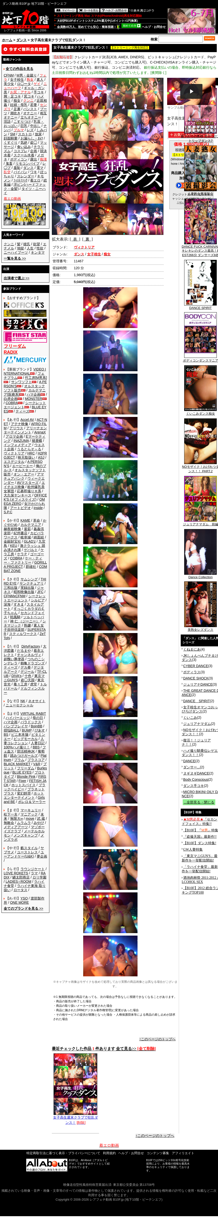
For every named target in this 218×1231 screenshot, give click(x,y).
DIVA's (16, 676)
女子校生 (17, 80)
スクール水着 (24, 155)
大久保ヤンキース (17, 495)
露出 (33, 159)
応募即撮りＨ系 (29, 491)
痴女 (17, 101)
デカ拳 (25, 667)
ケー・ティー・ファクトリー (23, 560)
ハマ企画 (33, 394)
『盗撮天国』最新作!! (200, 837)
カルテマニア (30, 525)
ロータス (20, 890)
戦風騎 (15, 617)
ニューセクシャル (19, 705)
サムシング (29, 579)
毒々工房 (20, 684)
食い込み (24, 147)
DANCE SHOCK (196, 678)
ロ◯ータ (24, 84)
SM (12, 134)
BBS (36, 747)
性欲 (40, 248)
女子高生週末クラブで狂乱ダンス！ (75, 1118)
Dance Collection (200, 575)
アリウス (16, 428)
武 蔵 (41, 819)
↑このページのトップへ (157, 1039)
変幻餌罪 (24, 793)
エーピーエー (22, 466)
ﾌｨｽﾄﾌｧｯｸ (20, 180)
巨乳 (23, 126)
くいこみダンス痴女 (200, 412)
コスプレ (20, 151)
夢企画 (42, 856)
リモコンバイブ (27, 163)
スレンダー (25, 176)
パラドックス (30, 722)
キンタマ (38, 252)
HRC (31, 453)
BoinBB (36, 726)
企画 (33, 151)
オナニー (30, 113)
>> (15, 258)
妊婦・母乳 (18, 105)
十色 (27, 676)
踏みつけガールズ (24, 756)
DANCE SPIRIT (200, 306)
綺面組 (39, 537)
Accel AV (27, 420)
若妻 (33, 105)
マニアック (29, 814)
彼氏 (26, 244)
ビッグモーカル (26, 739)
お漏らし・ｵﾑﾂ (31, 138)
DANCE (189, 761)
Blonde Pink (26, 777)
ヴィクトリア (14, 453)
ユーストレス (27, 852)
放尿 (38, 134)
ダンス (21, 40)
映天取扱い (26, 457)
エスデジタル (14, 462)
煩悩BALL (11, 730)
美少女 (9, 84)
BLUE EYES (22, 772)
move (30, 819)
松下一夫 (11, 814)
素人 (40, 80)
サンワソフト (21, 382)
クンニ (9, 244)
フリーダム (25, 768)
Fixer (22, 781)
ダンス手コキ (193, 786)
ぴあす (40, 730)
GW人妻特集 (193, 849)
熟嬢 (27, 625)
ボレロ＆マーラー (32, 802)
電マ (40, 168)
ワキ (33, 172)
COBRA (12, 403)
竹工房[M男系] (36, 378)
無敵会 (9, 823)
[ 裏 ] (87, 239)
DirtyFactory (30, 646)
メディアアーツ (16, 827)
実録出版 (27, 588)
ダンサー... (191, 767)
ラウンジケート (32, 869)
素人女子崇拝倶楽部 (24, 627)
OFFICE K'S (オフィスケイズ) (25, 497)
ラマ (34, 873)
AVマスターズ (28, 483)
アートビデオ (20, 508)
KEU (13, 546)
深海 (7, 604)
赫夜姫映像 (12, 529)
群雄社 (31, 567)
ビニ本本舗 (19, 735)
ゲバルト (31, 550)
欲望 (36, 244)
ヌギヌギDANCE (196, 773)
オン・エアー (24, 474)
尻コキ (29, 96)
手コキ (39, 92)
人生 (30, 248)
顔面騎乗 (11, 138)
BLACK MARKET (17, 764)
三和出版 (11, 588)
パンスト (30, 109)
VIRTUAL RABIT (33, 714)
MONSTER (33, 399)
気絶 (23, 142)
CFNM (9, 75)
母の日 (38, 718)
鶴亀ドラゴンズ (32, 663)
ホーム (7, 40)
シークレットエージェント (25, 598)
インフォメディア (17, 445)
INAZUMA (21, 441)
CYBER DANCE (195, 666)
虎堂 (33, 684)
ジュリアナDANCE (198, 684)
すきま (19, 604)
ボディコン (18, 159)
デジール (27, 672)
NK (22, 701)
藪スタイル (29, 848)
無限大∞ (16, 819)
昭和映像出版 (24, 592)
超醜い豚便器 (14, 659)
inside (38, 508)
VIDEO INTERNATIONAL (25, 371)
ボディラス (191, 672)
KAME (25, 520)
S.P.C (8, 512)
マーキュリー (30, 810)
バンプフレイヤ (16, 726)
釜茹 (27, 529)
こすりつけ (22, 121)
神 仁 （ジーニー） (25, 621)
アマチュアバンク (24, 476)
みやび (39, 823)
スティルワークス (23, 634)
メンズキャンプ (26, 835)
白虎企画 (11, 399)
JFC (40, 592)
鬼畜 (9, 163)
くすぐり (11, 142)
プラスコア (36, 760)
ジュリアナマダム (197, 724)
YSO (24, 898)
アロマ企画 (14, 436)
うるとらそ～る (29, 449)
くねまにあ (191, 649)
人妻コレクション (24, 741)
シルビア (38, 600)
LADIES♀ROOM (18, 881)
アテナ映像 (19, 424)
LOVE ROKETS (16, 873)
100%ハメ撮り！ (17, 747)
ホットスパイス (23, 785)
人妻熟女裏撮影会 (200, 192)
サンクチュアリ (32, 583)
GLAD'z (30, 541)
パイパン (20, 172)
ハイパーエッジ (18, 718)
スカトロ (25, 134)
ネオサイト (36, 701)
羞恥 (17, 168)
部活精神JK (26, 751)
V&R (36, 764)
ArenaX (40, 432)
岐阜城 (25, 537)
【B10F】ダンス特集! (199, 843)
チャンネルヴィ (29, 655)
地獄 (20, 248)
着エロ (35, 180)
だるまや (24, 651)
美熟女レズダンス (200, 628)
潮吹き (15, 113)
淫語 (7, 121)
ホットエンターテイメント (24, 795)
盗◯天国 (28, 680)
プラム (19, 760)
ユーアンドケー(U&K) (24, 854)
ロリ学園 (39, 877)
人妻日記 (38, 743)
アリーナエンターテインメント (25, 430)
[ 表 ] (75, 239)
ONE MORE (19, 902)
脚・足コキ (12, 96)
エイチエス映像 (24, 485)
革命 (36, 520)
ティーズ (22, 411)
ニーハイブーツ (16, 252)
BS (6, 735)
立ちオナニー (30, 117)
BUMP (27, 730)
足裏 (17, 109)
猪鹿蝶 (37, 441)
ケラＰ (22, 554)
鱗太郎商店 (21, 877)
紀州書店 (20, 533)
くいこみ (190, 717)
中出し (35, 126)
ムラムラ (24, 823)
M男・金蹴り (27, 75)
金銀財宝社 (12, 541)
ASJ (41, 457)
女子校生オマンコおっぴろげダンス (200, 709)
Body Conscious (195, 779)
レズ (30, 130)
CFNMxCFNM (14, 596)
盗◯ (33, 142)
